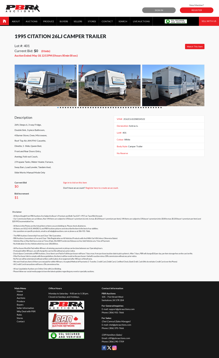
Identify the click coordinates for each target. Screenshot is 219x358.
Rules (19, 314)
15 (93, 107)
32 (135, 107)
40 (156, 107)
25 (118, 107)
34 (140, 107)
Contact (107, 21)
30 (130, 107)
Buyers (64, 21)
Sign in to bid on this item (75, 182)
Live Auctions (141, 21)
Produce (48, 21)
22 (110, 107)
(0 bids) (45, 51)
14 (90, 107)
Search (123, 21)
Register (196, 10)
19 (103, 107)
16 (95, 107)
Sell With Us (209, 21)
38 (151, 107)
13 (88, 107)
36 (146, 107)
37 (148, 107)
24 (115, 107)
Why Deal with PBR (26, 311)
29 (128, 107)
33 (138, 107)
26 (120, 107)
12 (85, 107)
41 (158, 107)
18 (100, 107)
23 (113, 107)
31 (133, 107)
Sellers (78, 21)
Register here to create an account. (101, 187)
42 (161, 107)
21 (108, 107)
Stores (92, 21)
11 (83, 107)
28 (125, 107)
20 (105, 107)
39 (153, 107)
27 (123, 107)
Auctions (31, 21)
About (16, 21)
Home (20, 291)
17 (98, 107)
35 (143, 107)
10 (80, 107)
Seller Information (25, 308)
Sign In (159, 10)
